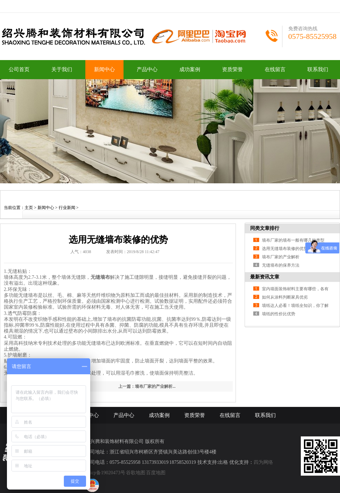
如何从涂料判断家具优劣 (285, 297)
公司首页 (19, 69)
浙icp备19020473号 (105, 472)
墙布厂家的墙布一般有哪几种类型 (293, 240)
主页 (29, 207)
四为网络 (263, 462)
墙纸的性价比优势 (278, 313)
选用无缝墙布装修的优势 (285, 248)
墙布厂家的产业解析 (280, 256)
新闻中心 (104, 69)
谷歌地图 (135, 472)
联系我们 (317, 69)
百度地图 (155, 472)
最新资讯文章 (264, 276)
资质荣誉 (232, 69)
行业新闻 (67, 207)
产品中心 (147, 69)
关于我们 (61, 69)
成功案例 (189, 69)
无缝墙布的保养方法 (280, 265)
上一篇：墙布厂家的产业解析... (147, 386)
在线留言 (275, 69)
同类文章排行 (264, 228)
